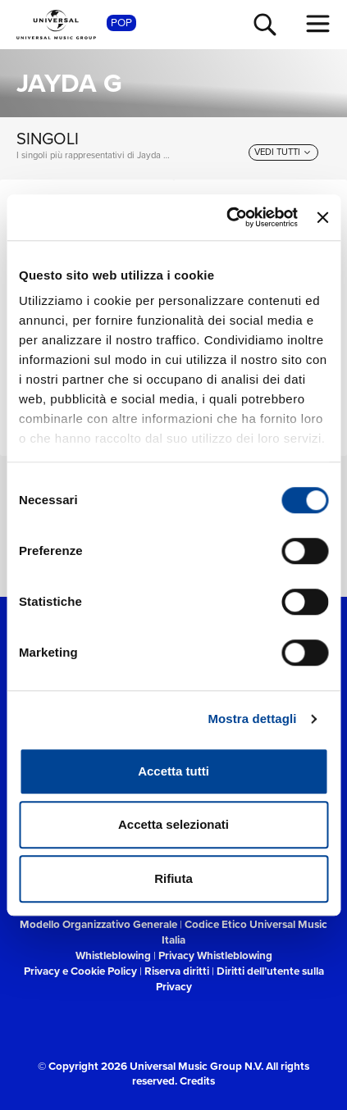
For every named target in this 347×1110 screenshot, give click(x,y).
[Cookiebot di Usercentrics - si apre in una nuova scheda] (226, 217)
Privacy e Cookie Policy (80, 970)
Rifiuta (173, 878)
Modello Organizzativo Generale (98, 924)
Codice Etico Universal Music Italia (244, 932)
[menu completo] (318, 23)
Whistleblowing (113, 955)
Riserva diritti (176, 970)
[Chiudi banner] (322, 217)
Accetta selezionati (173, 824)
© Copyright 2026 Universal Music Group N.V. (150, 1066)
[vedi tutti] (283, 152)
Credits (197, 1080)
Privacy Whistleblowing (215, 955)
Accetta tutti (173, 771)
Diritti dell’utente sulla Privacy (240, 978)
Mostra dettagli (252, 719)
